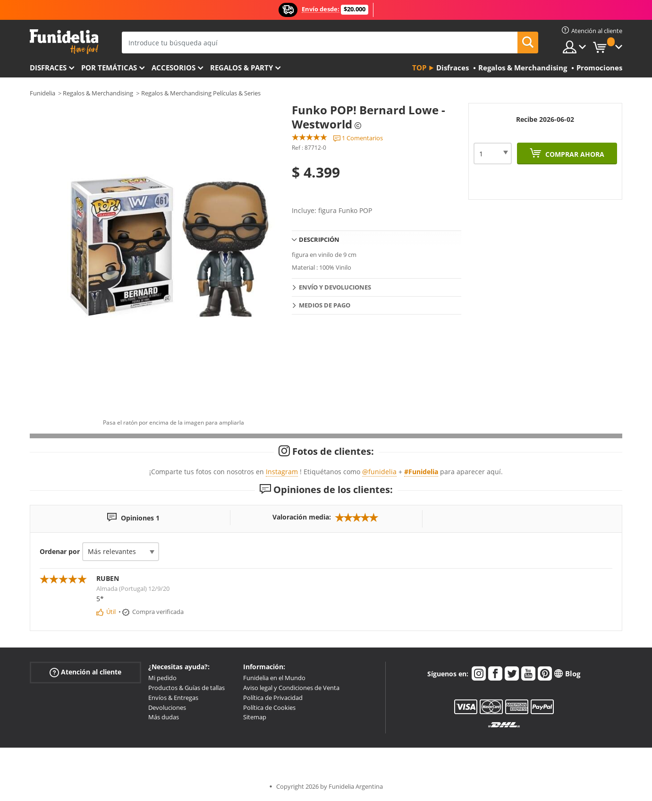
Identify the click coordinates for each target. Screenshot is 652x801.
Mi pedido (162, 677)
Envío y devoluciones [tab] (335, 287)
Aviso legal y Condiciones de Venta (291, 687)
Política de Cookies (269, 707)
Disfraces (48, 67)
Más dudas (163, 717)
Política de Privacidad (273, 697)
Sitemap (254, 717)
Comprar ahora (573, 154)
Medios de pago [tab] (324, 305)
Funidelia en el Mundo (274, 677)
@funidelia (379, 471)
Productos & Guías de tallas (186, 687)
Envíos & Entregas (173, 697)
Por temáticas (109, 67)
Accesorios (173, 67)
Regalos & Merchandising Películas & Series (201, 93)
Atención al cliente (85, 672)
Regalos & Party (241, 67)
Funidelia (42, 93)
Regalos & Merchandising (98, 93)
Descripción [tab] (319, 239)
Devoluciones (167, 707)
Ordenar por (60, 551)
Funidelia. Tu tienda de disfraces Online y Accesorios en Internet (64, 41)
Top (419, 67)
